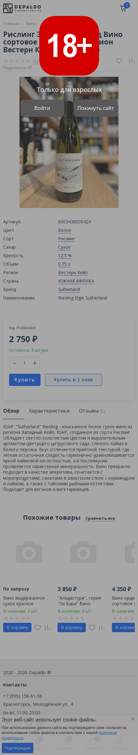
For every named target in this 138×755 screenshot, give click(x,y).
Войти (42, 108)
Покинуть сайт (95, 108)
